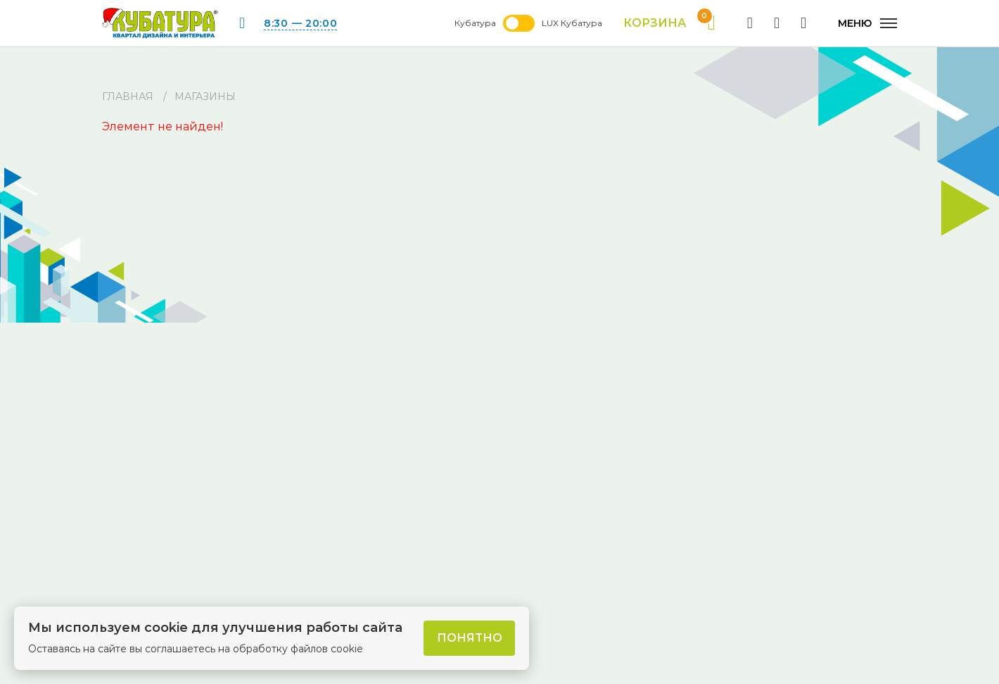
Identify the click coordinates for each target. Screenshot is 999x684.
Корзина (669, 23)
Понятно (469, 638)
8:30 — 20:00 (300, 23)
